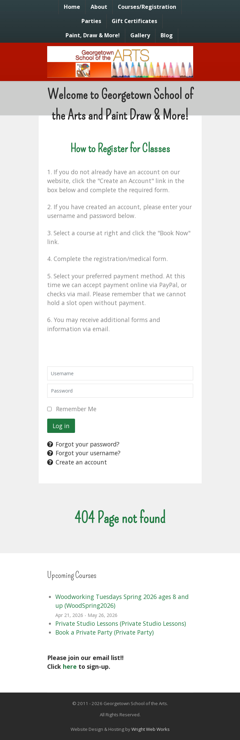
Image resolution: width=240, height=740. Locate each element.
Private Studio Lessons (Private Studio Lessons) (120, 623)
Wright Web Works (150, 729)
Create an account (77, 462)
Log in (61, 426)
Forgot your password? (83, 444)
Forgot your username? (84, 453)
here (70, 666)
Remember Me (76, 409)
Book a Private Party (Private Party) (104, 632)
